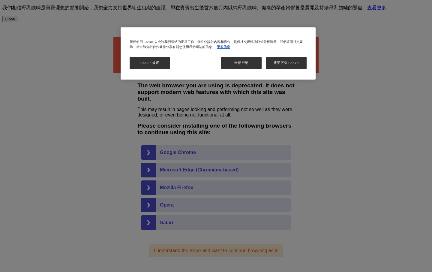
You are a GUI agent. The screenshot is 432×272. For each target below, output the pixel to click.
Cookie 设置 (149, 63)
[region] (218, 53)
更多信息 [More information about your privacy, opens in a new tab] (223, 47)
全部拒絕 (241, 63)
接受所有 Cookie (286, 63)
